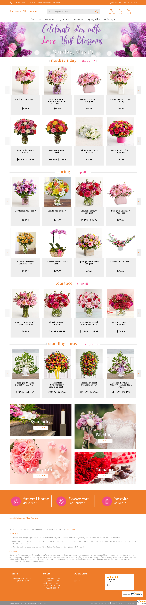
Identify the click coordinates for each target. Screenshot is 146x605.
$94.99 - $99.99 (89, 219)
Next (139, 90)
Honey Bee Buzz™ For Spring (121, 100)
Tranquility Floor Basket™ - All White (25, 384)
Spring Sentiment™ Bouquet (89, 263)
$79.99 (120, 108)
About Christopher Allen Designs (24, 518)
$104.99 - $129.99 (89, 331)
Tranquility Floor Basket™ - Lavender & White (121, 385)
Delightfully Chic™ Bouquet (120, 151)
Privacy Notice (104, 603)
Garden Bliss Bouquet (121, 262)
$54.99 (88, 159)
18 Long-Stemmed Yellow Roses (25, 263)
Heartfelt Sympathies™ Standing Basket (57, 385)
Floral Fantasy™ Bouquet (89, 212)
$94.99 (25, 270)
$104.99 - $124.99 (25, 391)
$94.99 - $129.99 (25, 159)
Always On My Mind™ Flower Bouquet (25, 323)
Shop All (87, 60)
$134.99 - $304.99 (89, 391)
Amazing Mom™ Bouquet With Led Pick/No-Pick (57, 101)
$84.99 (25, 108)
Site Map (131, 603)
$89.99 (57, 270)
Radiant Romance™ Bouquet (121, 323)
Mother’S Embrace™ (25, 99)
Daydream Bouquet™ (25, 211)
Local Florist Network (119, 603)
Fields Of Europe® (57, 211)
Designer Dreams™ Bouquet (89, 100)
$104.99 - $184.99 (57, 391)
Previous (7, 90)
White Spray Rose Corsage (89, 151)
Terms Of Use (92, 603)
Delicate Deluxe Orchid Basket (57, 263)
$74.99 (89, 108)
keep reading (72, 529)
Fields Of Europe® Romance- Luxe (89, 323)
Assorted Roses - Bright (57, 151)
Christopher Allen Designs (23, 11)
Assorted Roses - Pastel (25, 151)
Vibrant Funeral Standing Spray (89, 384)
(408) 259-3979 (19, 3)
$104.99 (121, 331)
